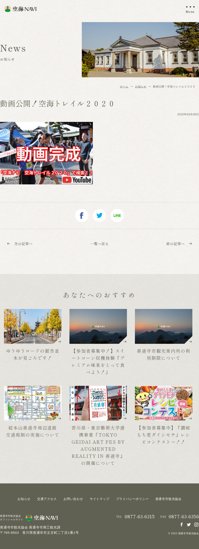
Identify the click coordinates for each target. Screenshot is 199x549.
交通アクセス (47, 499)
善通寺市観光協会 (168, 499)
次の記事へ (20, 243)
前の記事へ (179, 243)
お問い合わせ (73, 499)
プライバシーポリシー (132, 499)
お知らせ (140, 86)
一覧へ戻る (99, 243)
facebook (81, 215)
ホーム (124, 86)
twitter (99, 215)
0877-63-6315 (140, 516)
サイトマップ (99, 499)
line (117, 215)
